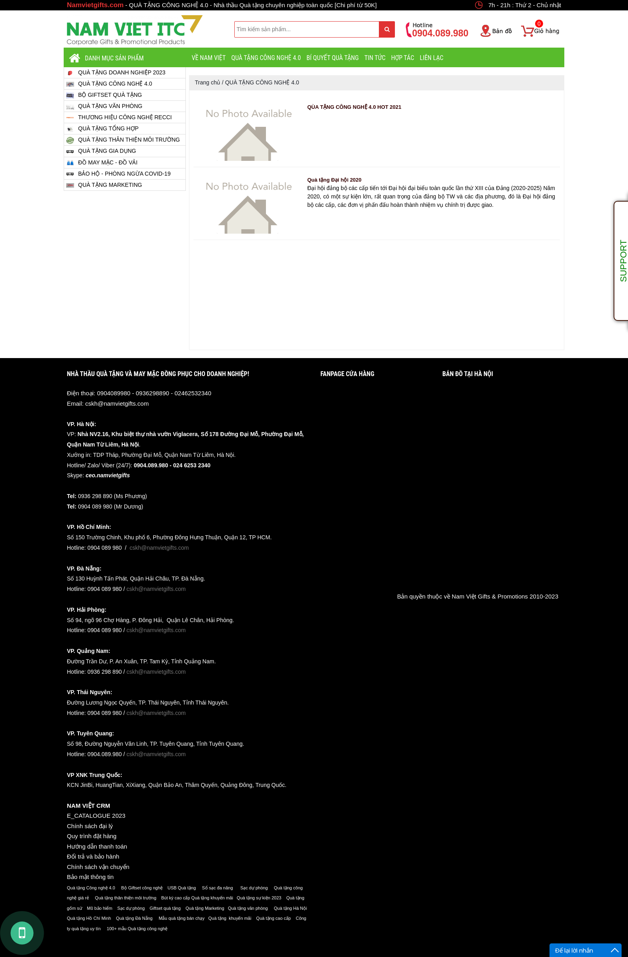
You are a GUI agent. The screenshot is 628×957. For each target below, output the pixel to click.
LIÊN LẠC (431, 58)
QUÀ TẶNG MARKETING (104, 185)
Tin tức (375, 58)
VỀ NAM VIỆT (209, 58)
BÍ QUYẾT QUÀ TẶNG (332, 58)
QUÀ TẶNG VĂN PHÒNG (104, 106)
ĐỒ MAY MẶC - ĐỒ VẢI (101, 162)
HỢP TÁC (402, 58)
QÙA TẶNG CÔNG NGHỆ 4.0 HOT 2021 (354, 107)
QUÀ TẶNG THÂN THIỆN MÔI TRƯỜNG (123, 140)
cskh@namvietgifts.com (117, 403)
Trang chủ (208, 82)
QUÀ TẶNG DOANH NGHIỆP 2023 (115, 72)
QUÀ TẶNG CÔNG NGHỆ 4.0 (266, 58)
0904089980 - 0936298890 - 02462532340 (154, 393)
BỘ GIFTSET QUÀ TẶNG (104, 95)
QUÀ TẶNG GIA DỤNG (101, 152)
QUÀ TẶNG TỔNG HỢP (102, 128)
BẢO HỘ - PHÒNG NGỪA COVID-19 (118, 174)
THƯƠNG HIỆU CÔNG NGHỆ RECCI (119, 118)
